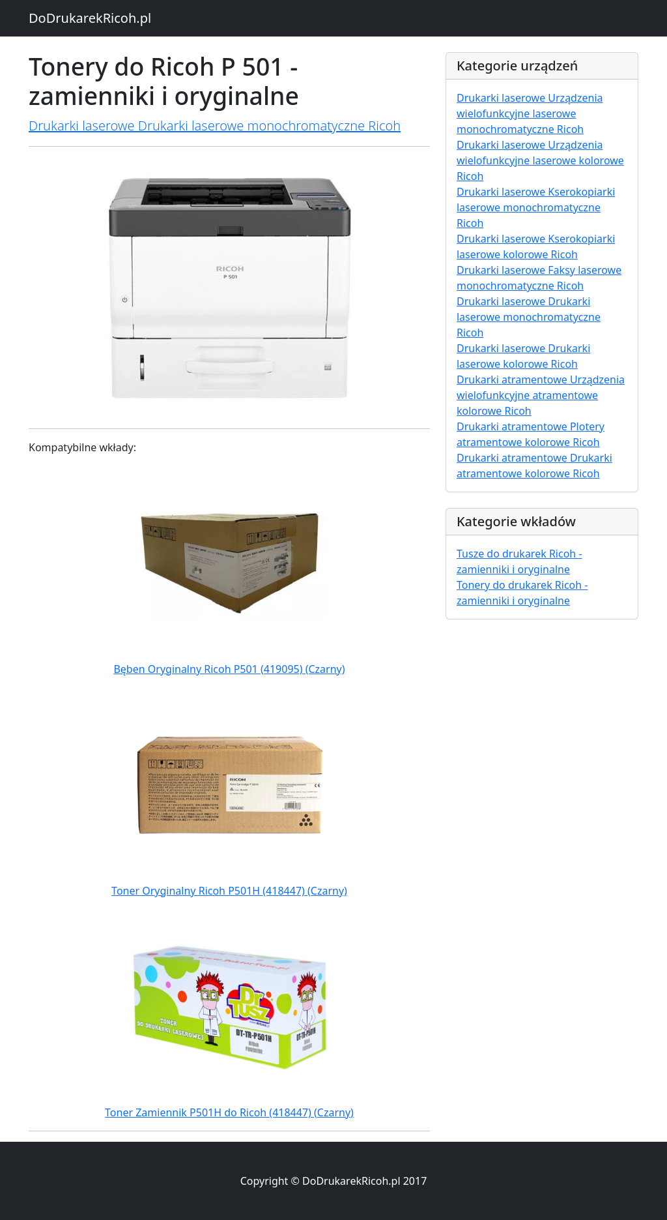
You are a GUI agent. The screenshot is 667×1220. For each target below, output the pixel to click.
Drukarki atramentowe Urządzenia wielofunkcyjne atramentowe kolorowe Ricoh (541, 395)
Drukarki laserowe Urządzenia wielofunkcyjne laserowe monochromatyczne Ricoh (530, 113)
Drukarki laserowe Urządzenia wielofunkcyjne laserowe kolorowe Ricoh (540, 160)
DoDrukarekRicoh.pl (90, 18)
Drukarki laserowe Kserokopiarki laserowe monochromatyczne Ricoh (536, 207)
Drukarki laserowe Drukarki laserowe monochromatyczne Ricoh (215, 125)
